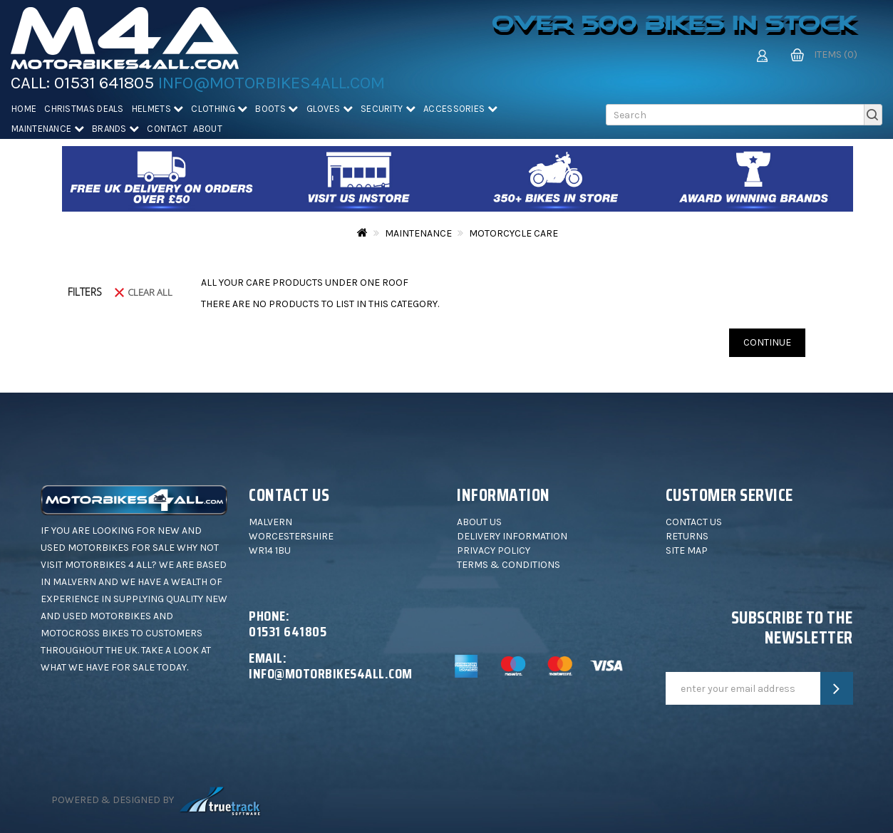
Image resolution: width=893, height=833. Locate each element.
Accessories (460, 108)
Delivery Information (512, 536)
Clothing (219, 108)
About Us (479, 522)
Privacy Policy (493, 550)
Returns (687, 536)
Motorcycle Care (513, 233)
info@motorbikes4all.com (271, 83)
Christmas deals (84, 108)
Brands (115, 128)
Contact (167, 128)
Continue (767, 342)
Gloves (329, 108)
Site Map (687, 550)
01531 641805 (104, 83)
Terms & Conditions (508, 565)
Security (388, 108)
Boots (276, 108)
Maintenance (47, 128)
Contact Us (694, 522)
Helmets (158, 108)
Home (23, 108)
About (207, 128)
